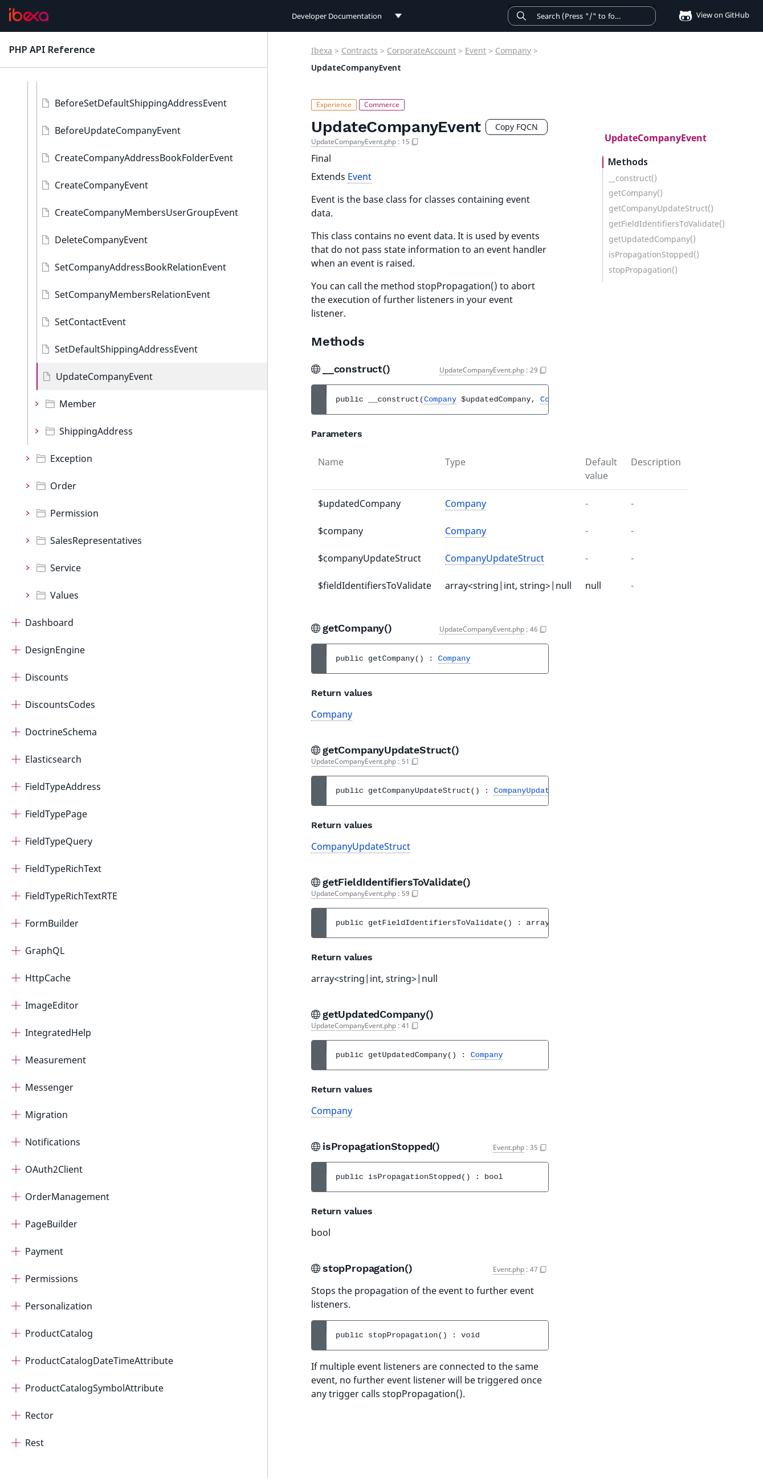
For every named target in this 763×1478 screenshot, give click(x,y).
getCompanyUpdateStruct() (661, 208)
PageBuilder (51, 1224)
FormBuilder (52, 923)
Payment (44, 1251)
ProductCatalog (59, 1333)
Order (63, 486)
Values (64, 595)
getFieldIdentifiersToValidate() (667, 224)
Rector (39, 1415)
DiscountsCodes (60, 704)
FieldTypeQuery (58, 841)
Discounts (46, 677)
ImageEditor (52, 1005)
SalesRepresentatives (96, 540)
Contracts (359, 50)
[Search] (582, 16)
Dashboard (49, 622)
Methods (628, 162)
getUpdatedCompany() (652, 239)
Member (77, 404)
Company (513, 50)
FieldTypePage (56, 814)
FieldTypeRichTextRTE (71, 896)
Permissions (51, 1278)
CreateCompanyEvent (101, 185)
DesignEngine (55, 650)
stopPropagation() (643, 270)
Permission (74, 513)
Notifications (52, 1142)
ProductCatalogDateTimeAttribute (99, 1360)
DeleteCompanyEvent (101, 240)
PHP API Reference (52, 49)
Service (65, 568)
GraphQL (44, 950)
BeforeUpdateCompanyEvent (118, 130)
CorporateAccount (421, 50)
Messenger (49, 1087)
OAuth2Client (54, 1169)
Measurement (55, 1060)
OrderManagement (67, 1196)
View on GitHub (710, 15)
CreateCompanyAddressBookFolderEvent (144, 158)
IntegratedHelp (58, 1032)
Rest (34, 1442)
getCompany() (636, 193)
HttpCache (48, 978)
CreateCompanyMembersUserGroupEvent (146, 212)
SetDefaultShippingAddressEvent (126, 349)
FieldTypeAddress (63, 786)
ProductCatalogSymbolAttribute (94, 1388)
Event (475, 50)
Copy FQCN (516, 126)
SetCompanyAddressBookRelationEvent (140, 267)
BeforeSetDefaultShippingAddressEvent (141, 103)
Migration (46, 1114)
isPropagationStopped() (654, 254)
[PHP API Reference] (29, 14)
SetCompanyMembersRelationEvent (132, 294)
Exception (71, 458)
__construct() (633, 178)
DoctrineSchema (61, 732)
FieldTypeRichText (63, 868)
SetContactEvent (90, 322)
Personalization (58, 1306)
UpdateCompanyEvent (104, 376)
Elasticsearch (53, 759)
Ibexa (321, 50)
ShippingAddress (96, 431)
